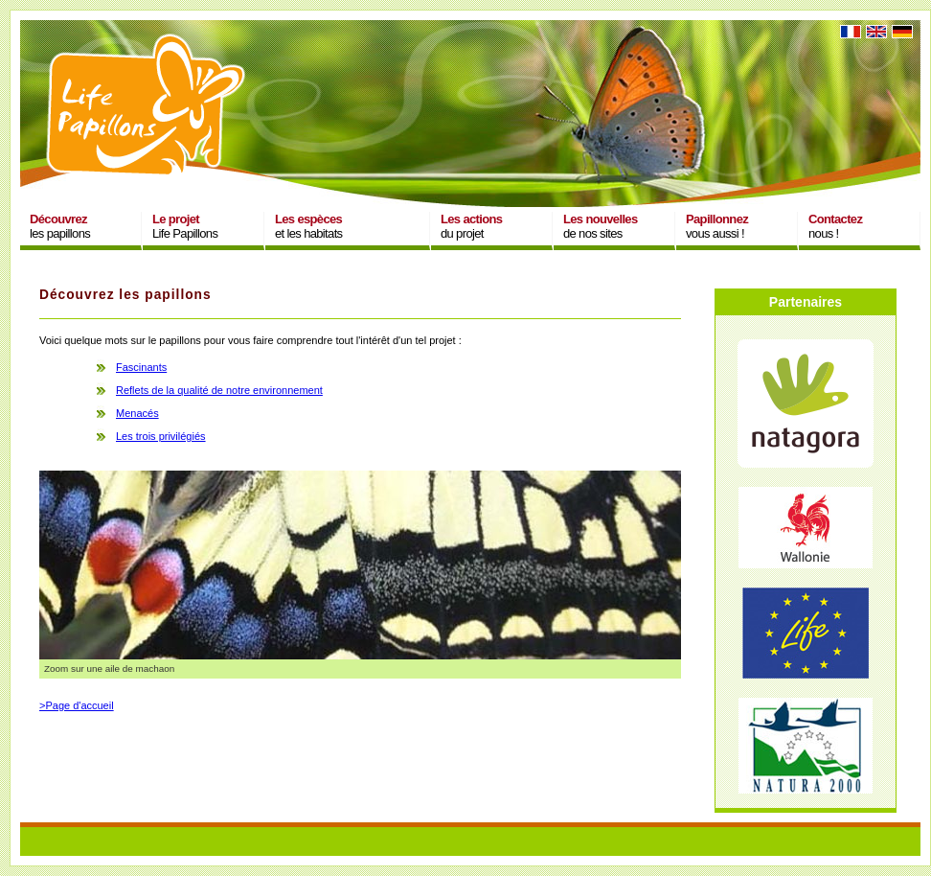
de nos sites (600, 226)
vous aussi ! (717, 226)
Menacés (137, 413)
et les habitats (308, 226)
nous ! (835, 226)
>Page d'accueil (76, 705)
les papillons (60, 226)
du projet (471, 226)
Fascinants (141, 367)
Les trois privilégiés (161, 436)
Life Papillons (184, 226)
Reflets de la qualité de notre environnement (219, 390)
